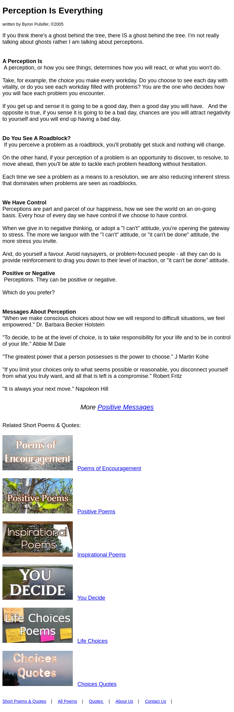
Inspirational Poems (101, 555)
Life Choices (92, 641)
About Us (124, 701)
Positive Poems (96, 512)
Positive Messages (126, 407)
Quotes (96, 701)
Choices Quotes (97, 684)
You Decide (91, 598)
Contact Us (155, 701)
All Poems (67, 701)
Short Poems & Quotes (24, 701)
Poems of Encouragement (109, 468)
